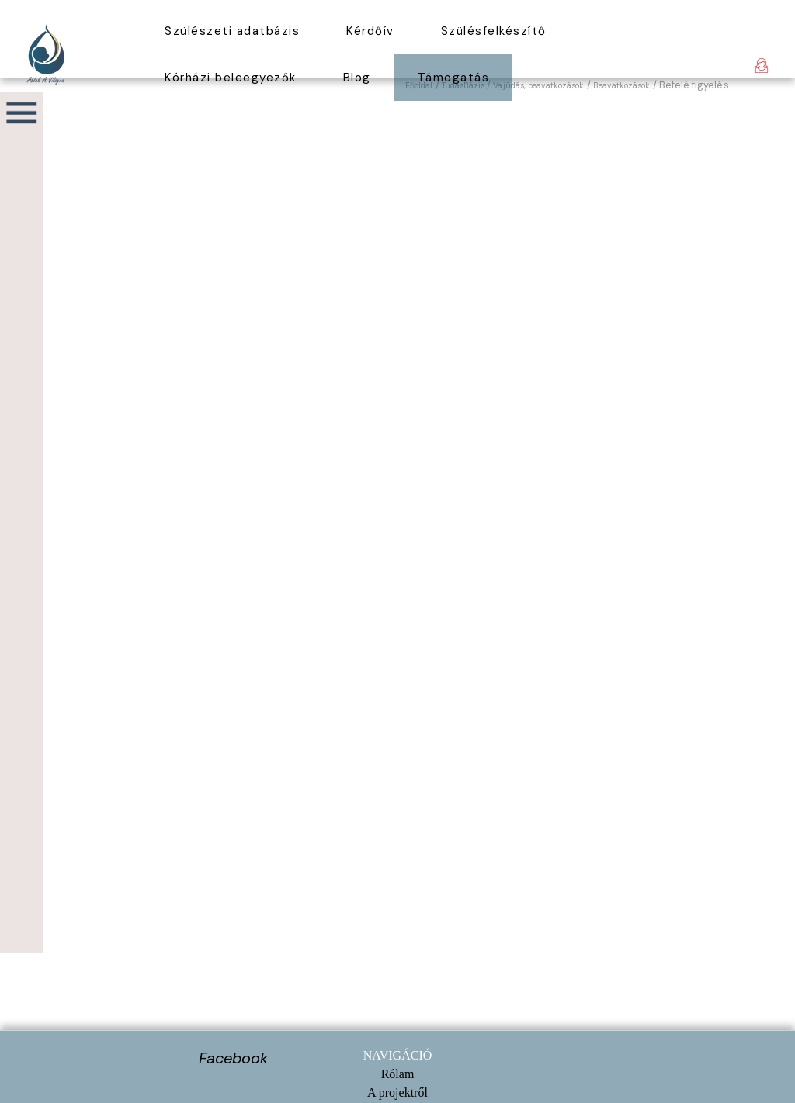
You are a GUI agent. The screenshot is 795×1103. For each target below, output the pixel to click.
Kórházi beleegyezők (231, 77)
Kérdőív (370, 31)
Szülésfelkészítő (494, 31)
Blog (357, 77)
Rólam (398, 1074)
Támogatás (454, 77)
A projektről (397, 1092)
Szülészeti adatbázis (232, 31)
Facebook (233, 1058)
